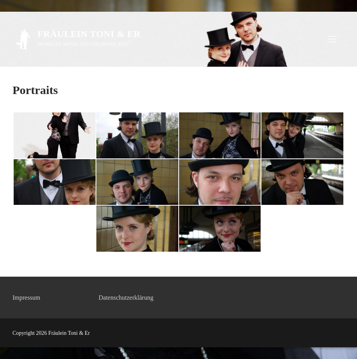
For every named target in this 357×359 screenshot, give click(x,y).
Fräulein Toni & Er (88, 34)
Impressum (26, 297)
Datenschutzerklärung (126, 297)
